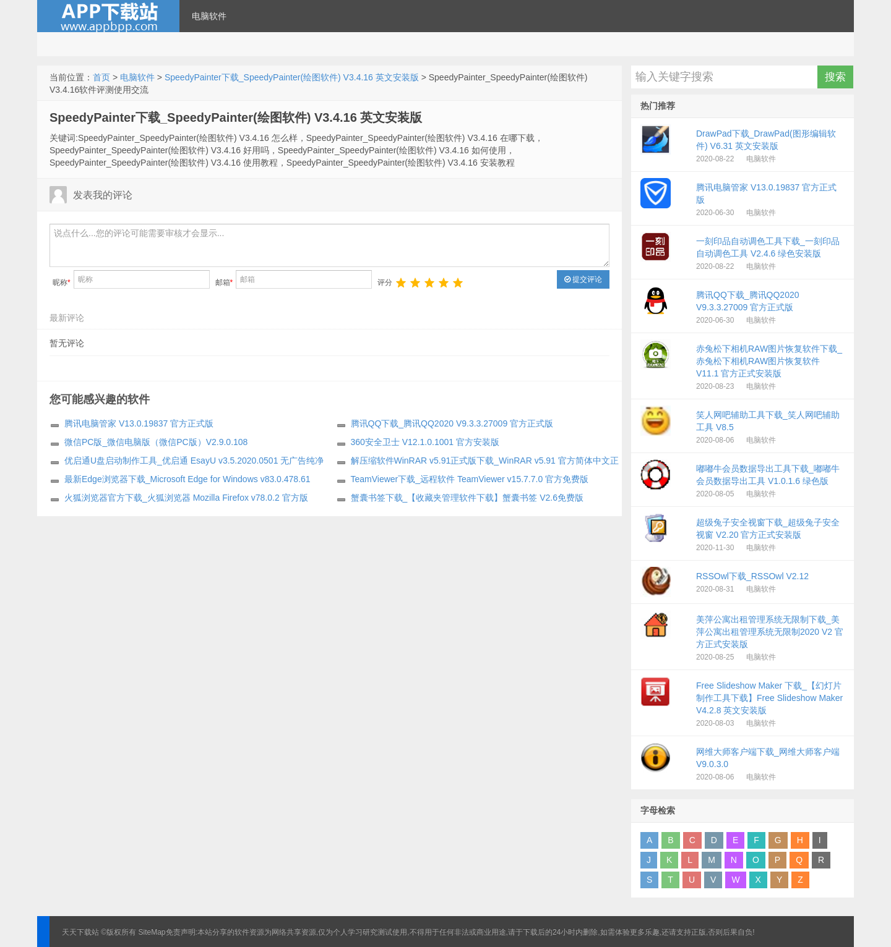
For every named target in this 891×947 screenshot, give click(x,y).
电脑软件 (209, 16)
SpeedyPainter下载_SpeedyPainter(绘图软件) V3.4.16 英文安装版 (292, 77)
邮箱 (224, 282)
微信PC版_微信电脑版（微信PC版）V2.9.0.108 (156, 442)
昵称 (62, 282)
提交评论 (583, 279)
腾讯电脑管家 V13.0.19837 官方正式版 (138, 423)
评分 (384, 282)
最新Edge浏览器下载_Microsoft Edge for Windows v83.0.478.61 (187, 479)
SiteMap (152, 932)
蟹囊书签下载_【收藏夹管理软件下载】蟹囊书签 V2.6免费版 (467, 498)
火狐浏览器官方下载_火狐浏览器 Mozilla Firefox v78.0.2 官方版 (186, 498)
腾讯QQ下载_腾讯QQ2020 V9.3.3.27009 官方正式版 (452, 423)
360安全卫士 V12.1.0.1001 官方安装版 (425, 442)
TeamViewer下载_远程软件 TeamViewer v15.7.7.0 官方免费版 (470, 479)
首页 (101, 77)
